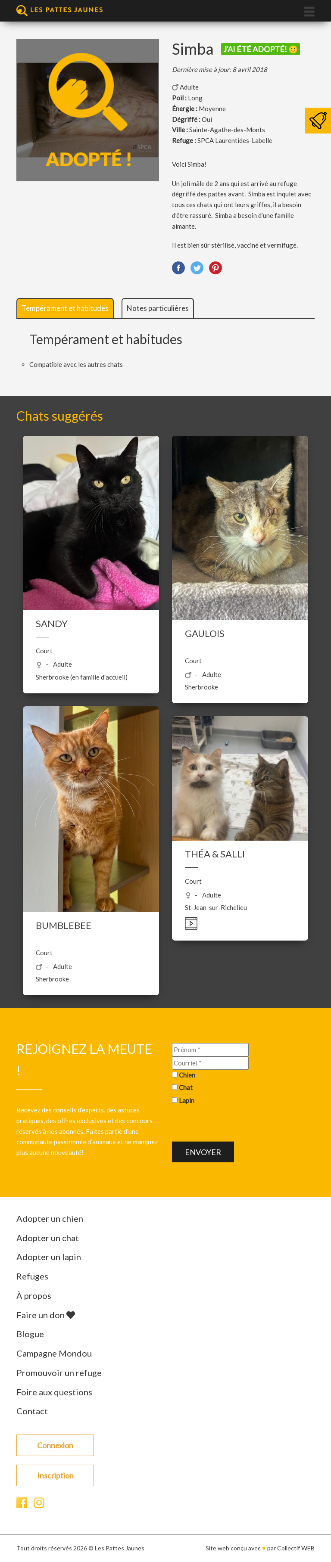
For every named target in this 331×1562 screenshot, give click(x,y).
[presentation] (237, 1124)
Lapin (186, 1100)
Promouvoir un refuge (59, 1372)
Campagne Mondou (54, 1353)
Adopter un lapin (48, 1256)
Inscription (55, 1475)
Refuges (32, 1276)
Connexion (55, 1445)
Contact (32, 1411)
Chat (186, 1087)
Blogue (30, 1334)
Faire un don (45, 1315)
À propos (33, 1295)
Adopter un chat (47, 1238)
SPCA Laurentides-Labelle (234, 140)
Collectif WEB (296, 1548)
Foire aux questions (54, 1392)
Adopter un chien (49, 1218)
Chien (187, 1074)
